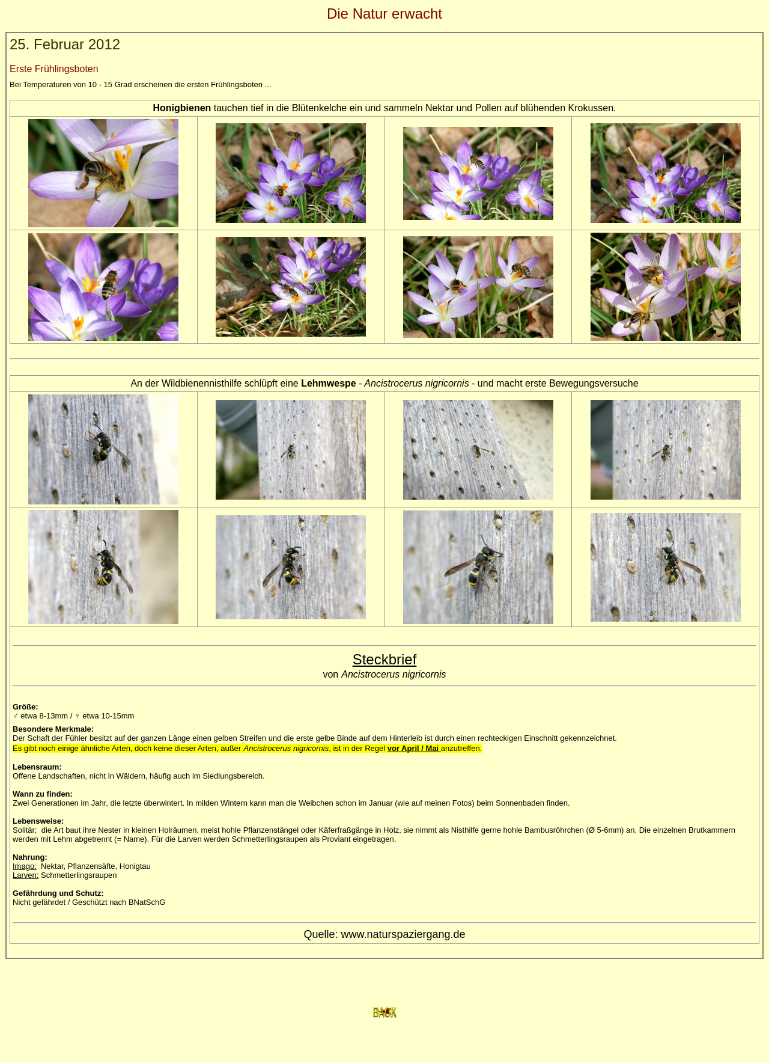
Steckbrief (385, 659)
